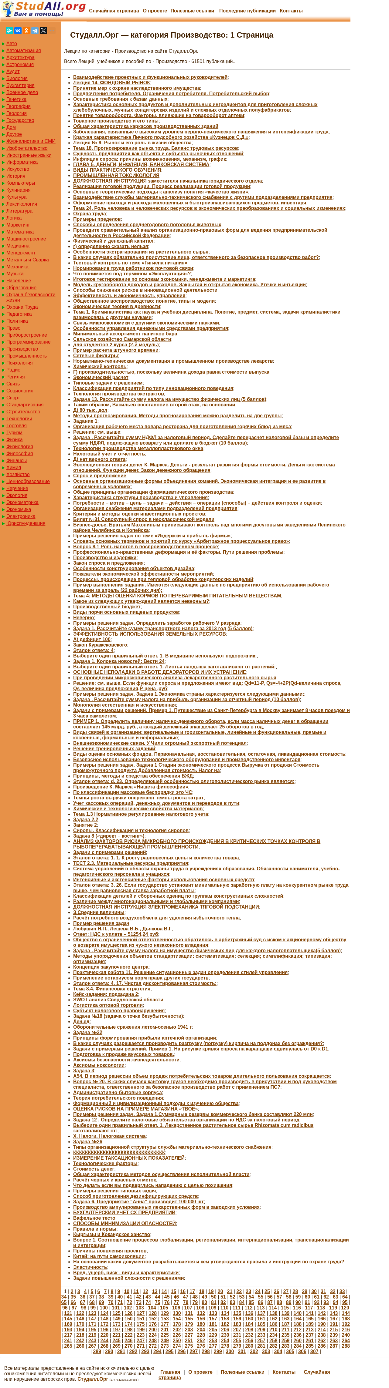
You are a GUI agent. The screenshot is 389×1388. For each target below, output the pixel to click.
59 (298, 1296)
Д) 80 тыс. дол (90, 410)
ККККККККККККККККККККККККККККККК (119, 1152)
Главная (170, 1372)
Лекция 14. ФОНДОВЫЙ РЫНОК (111, 82)
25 (267, 1291)
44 (157, 1296)
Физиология (19, 446)
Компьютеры (20, 183)
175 (141, 1324)
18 (201, 1291)
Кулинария (18, 190)
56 (270, 1296)
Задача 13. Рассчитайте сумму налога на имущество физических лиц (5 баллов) (169, 399)
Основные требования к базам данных (120, 99)
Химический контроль (99, 366)
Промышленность (26, 355)
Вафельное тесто (94, 1218)
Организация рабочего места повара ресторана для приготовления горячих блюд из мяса (182, 426)
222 (129, 1335)
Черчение (17, 488)
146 (80, 1318)
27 (286, 1291)
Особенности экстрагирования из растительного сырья (141, 251)
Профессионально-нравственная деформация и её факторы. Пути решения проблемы (178, 552)
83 (232, 1302)
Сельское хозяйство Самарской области (122, 339)
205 (213, 1329)
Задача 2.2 (85, 819)
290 (109, 1351)
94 (335, 1302)
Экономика (18, 509)
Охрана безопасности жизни (30, 297)
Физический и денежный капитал (113, 241)
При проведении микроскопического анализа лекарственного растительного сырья (174, 677)
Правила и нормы (94, 1229)
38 (101, 1296)
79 (195, 1302)
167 (334, 1318)
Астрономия (20, 64)
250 (177, 1340)
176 (153, 1324)
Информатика (22, 162)
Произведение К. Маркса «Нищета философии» (130, 786)
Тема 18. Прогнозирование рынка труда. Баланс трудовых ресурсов (155, 148)
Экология (16, 495)
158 (225, 1318)
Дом (11, 127)
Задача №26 (87, 1141)
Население (18, 280)
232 (249, 1335)
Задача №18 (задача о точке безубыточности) (128, 1016)
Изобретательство (26, 148)
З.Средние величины (99, 912)
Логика (14, 217)
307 (314, 1351)
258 (273, 1340)
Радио (13, 369)
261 (309, 1340)
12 (145, 1291)
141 (309, 1313)
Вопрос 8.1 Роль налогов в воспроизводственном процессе (145, 546)
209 (261, 1329)
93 (326, 1302)
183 (237, 1324)
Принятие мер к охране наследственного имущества (136, 88)
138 (273, 1313)
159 (237, 1318)
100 (104, 1307)
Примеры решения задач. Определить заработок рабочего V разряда (156, 623)
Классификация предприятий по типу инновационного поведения (153, 388)
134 (225, 1313)
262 (322, 1340)
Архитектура (20, 57)
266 (80, 1346)
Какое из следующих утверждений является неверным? (141, 601)
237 (309, 1335)
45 (167, 1296)
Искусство (17, 169)
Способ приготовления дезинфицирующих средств (135, 1196)
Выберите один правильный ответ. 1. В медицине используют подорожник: (165, 655)
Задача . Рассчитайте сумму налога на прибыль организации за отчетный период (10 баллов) (186, 699)
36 (82, 1296)
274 (177, 1346)
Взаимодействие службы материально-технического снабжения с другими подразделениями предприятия (203, 197)
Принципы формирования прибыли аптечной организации (144, 1037)
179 (189, 1324)
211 (286, 1329)
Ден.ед (81, 1021)
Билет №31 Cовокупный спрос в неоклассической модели (143, 519)
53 (242, 1296)
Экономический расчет (100, 377)
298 (206, 1351)
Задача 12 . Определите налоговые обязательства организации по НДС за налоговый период (186, 1119)
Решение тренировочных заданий (114, 748)
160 (249, 1318)
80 (204, 1302)
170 (80, 1324)
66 (73, 1302)
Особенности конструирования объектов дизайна (133, 568)
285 (309, 1346)
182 (225, 1324)
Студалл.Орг (92, 1379)
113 (261, 1307)
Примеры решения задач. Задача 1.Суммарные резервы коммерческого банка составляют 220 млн (193, 1114)
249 (165, 1340)
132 (201, 1313)
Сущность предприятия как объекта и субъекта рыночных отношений (158, 153)
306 (302, 1351)
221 (116, 1335)
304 (278, 1351)
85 (251, 1302)
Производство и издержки (104, 557)
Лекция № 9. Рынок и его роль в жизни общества (132, 142)
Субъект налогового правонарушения (119, 1010)
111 (237, 1307)
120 (345, 1307)
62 (326, 1296)
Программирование (28, 341)
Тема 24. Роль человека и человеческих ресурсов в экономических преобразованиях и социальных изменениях (209, 208)
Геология (16, 113)
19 (211, 1291)
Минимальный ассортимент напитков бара (125, 333)
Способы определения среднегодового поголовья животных (147, 224)
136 (249, 1313)
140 (298, 1313)
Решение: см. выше (96, 432)
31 (323, 1291)
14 (164, 1291)
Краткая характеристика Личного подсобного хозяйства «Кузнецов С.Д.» (160, 137)
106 (176, 1307)
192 (346, 1324)
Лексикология (21, 204)
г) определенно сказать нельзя (110, 246)
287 (334, 1346)
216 (346, 1329)
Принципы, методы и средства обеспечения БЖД (133, 775)
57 (279, 1296)
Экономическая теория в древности (116, 306)
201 (165, 1329)
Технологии (19, 418)
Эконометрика (22, 502)
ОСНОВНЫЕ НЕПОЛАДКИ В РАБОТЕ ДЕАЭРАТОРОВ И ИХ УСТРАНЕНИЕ (159, 672)
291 (121, 1351)
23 (248, 1291)
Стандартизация (24, 404)
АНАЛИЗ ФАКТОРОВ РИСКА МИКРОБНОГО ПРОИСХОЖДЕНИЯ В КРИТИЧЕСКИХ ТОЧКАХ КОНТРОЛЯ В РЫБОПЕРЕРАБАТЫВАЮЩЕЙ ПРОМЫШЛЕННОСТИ (196, 844)
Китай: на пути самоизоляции (109, 1256)
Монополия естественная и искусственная (124, 704)
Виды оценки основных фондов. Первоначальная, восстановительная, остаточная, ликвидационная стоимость (209, 754)
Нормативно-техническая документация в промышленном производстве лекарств (173, 361)
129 (165, 1313)
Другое (14, 134)
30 (314, 1291)
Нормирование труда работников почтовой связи (133, 268)
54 (251, 1296)
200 (153, 1329)
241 (68, 1340)
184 (249, 1324)
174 (129, 1324)
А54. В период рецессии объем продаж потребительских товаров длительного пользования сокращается (201, 1076)
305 (290, 1351)
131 (189, 1313)
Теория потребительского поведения (118, 1098)
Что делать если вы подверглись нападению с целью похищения (152, 1185)
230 (225, 1335)
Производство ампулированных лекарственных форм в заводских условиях (166, 1207)
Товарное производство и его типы (116, 120)
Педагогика (19, 314)
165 (309, 1318)
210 (273, 1329)
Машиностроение (26, 238)
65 (64, 1302)
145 (68, 1318)
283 (286, 1346)
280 (249, 1346)
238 (322, 1335)
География (18, 106)
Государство (20, 120)
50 (214, 1296)
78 (186, 1302)
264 (346, 1340)
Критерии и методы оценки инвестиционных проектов (139, 513)
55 (260, 1296)
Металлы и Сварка (27, 259)
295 (169, 1351)
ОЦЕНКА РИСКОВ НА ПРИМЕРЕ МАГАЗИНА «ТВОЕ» (135, 1108)
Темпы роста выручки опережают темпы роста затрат (138, 797)
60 (307, 1296)
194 (80, 1329)
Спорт (13, 397)
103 (140, 1307)
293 (145, 1351)
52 (232, 1296)
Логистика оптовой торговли (108, 1005)
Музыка (15, 273)
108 (200, 1307)
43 (148, 1296)
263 (334, 1340)
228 (201, 1335)
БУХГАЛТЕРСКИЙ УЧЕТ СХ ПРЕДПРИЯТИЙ (124, 1212)
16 (183, 1291)
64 (345, 1296)
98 (84, 1307)
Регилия (15, 376)
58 (289, 1296)
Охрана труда (89, 213)
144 (346, 1313)
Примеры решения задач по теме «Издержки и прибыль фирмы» (151, 535)
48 (195, 1296)
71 (120, 1302)
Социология (19, 390)
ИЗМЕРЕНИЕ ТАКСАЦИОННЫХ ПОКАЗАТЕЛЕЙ (129, 1158)
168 (346, 1318)
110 (224, 1307)
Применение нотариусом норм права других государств (141, 977)
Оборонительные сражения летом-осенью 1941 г (132, 1027)
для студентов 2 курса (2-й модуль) (116, 344)
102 (128, 1307)
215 (334, 1329)
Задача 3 (83, 1070)
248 (153, 1340)
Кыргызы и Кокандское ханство (111, 1234)
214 (322, 1329)
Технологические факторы (105, 1163)
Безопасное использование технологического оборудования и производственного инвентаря (186, 759)
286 (322, 1346)
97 (74, 1307)
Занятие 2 (85, 825)
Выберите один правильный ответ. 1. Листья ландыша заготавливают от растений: (174, 666)
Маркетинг (18, 224)
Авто (11, 43)
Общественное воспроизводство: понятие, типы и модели (144, 301)
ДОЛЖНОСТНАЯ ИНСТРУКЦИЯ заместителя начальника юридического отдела (167, 180)
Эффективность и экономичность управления (129, 295)
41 (129, 1296)
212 (298, 1329)
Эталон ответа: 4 (93, 650)
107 (188, 1307)
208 (249, 1329)
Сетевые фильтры (95, 355)
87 (270, 1302)
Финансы (16, 460)
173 (116, 1324)
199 (141, 1329)
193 (68, 1329)
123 (92, 1313)
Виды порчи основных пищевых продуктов (126, 612)
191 (334, 1324)
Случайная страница (114, 10)
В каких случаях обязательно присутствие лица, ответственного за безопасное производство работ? (196, 257)
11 (136, 1291)
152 (153, 1318)
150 (129, 1318)
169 (68, 1324)
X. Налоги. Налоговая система (109, 1136)
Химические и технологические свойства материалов (138, 808)
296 (182, 1351)
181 (213, 1324)
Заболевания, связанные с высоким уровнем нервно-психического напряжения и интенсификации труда (201, 131)
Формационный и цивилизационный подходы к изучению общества (156, 1103)
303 (266, 1351)
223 (141, 1335)
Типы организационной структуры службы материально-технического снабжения (172, 1147)
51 (223, 1296)
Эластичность (90, 1267)
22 (239, 1291)
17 (192, 1291)
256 (249, 1340)
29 (304, 1291)
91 (307, 1302)
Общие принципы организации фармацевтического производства (153, 492)
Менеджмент (21, 252)
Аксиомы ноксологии (99, 1065)
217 (68, 1335)
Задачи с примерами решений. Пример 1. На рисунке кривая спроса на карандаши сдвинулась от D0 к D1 (200, 1048)
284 (298, 1346)
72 (129, 1302)
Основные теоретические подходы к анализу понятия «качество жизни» (160, 191)
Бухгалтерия (20, 85)
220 (105, 1335)
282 (273, 1346)
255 (237, 1340)
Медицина (17, 245)
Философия (19, 453)
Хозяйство (18, 474)
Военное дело (22, 92)
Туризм (14, 432)
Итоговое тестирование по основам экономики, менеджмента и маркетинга (164, 279)
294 (157, 1351)
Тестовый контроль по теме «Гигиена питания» (130, 262)
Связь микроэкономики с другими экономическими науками (146, 322)
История (15, 176)
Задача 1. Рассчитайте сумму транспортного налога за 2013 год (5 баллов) (163, 628)
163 (286, 1318)
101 (116, 1307)
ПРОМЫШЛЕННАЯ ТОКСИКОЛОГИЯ (116, 175)
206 (225, 1329)
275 (189, 1346)
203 (189, 1329)
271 (141, 1346)
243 (92, 1340)
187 (286, 1324)
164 (298, 1318)
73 (139, 1302)
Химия (13, 467)
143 (334, 1313)
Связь (13, 383)
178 (177, 1324)
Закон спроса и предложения (108, 563)
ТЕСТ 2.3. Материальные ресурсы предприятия (130, 863)
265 (68, 1346)
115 (285, 1307)
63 (335, 1296)
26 (276, 1291)
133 (213, 1313)
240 (346, 1335)
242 (80, 1340)
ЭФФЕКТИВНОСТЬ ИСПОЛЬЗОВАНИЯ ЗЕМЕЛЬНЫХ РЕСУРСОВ (149, 634)
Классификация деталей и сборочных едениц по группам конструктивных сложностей (178, 896)
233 (261, 1335)
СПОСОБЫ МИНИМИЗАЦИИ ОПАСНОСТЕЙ (124, 1223)
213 (309, 1329)
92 (316, 1302)
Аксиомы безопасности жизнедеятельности (126, 1059)
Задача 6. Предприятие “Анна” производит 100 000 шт (138, 1201)
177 (165, 1324)
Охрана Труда (22, 307)
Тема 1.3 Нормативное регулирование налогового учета (140, 814)
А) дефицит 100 (92, 639)
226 (177, 1335)
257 (261, 1340)
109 (212, 1307)
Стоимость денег (93, 1168)
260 (298, 1340)
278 (225, 1346)
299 (218, 1351)
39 (111, 1296)
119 (333, 1307)
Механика (17, 266)
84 (242, 1302)
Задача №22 (87, 1032)
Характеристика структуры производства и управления (140, 497)
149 (116, 1318)
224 (153, 1335)
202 (177, 1329)
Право (13, 328)
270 (129, 1346)
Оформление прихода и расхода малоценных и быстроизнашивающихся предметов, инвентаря (189, 202)
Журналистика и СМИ (31, 141)
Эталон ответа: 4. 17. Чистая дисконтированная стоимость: (145, 983)
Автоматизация (23, 50)
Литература (19, 210)
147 (92, 1318)
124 (105, 1313)
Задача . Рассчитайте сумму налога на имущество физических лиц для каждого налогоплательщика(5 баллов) (207, 950)
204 (201, 1329)
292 (133, 1351)
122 (80, 1313)
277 (213, 1346)
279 (237, 1346)
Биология (17, 78)
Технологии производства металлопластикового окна (138, 448)
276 (201, 1346)
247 (141, 1340)
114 (273, 1307)
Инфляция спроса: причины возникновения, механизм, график (149, 159)
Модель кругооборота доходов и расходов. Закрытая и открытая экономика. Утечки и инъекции (189, 284)
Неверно (83, 617)
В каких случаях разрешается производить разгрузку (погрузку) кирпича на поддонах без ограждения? (198, 1043)
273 (165, 1346)
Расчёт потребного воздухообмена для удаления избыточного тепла (156, 917)
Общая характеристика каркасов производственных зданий (145, 126)
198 (129, 1329)
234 (273, 1335)
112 (248, 1307)
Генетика (16, 99)
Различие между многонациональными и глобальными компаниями (156, 901)
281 (261, 1346)
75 (157, 1302)
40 (120, 1296)
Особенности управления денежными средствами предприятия (150, 328)
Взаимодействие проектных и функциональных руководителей (150, 77)
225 (165, 1335)
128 (153, 1313)
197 (116, 1329)
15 (173, 1291)
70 (111, 1302)
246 (129, 1340)
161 (261, 1318)
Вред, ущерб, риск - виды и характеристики (126, 1272)
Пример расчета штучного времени (116, 350)
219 (92, 1335)
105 (164, 1307)
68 (92, 1302)
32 (333, 1291)
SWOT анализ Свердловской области (118, 999)
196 (105, 1329)
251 (189, 1340)
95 (345, 1302)
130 (177, 1313)
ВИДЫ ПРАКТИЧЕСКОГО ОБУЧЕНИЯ (117, 170)
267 (92, 1346)
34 (64, 1296)
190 (322, 1324)
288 (346, 1346)
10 (126, 1291)
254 (225, 1340)
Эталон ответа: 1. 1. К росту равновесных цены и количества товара (156, 857)
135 (237, 1313)
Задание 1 (85, 421)
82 (223, 1302)
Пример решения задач (101, 923)
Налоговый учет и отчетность (109, 453)
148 (105, 1318)
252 (201, 1340)
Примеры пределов (97, 219)
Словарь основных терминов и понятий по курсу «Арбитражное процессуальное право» (181, 541)
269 (116, 1346)
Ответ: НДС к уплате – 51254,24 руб (115, 934)
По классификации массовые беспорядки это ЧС (132, 792)
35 (73, 1296)
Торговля (16, 425)
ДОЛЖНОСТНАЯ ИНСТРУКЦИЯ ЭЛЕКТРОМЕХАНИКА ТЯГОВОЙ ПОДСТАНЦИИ (166, 906)
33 (342, 1291)
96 (65, 1307)
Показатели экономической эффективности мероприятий (143, 573)
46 (176, 1296)
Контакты (291, 10)
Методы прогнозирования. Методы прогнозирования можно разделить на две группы (177, 415)
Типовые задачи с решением (107, 382)
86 (260, 1302)
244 (105, 1340)
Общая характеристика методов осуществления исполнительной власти (161, 1174)
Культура (16, 197)
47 (186, 1296)
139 (286, 1313)
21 (230, 1291)
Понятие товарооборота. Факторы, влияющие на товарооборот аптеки (158, 115)
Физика (14, 439)
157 (213, 1318)
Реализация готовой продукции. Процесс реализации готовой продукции (161, 186)
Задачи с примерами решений (109, 852)
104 (152, 1307)
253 (213, 1340)
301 (242, 1351)
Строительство (23, 411)
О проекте (155, 10)
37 (92, 1296)
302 (254, 1351)
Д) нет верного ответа (99, 459)
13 (155, 1291)
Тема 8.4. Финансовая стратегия (111, 988)
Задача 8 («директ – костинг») (109, 836)
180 (201, 1324)
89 (289, 1302)
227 (189, 1335)
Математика (20, 231)
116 (297, 1307)
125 (116, 1313)
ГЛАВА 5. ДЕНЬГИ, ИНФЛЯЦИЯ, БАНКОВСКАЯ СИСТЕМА (141, 164)
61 (316, 1296)
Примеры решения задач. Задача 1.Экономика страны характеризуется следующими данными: (188, 694)
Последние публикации (247, 10)
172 (105, 1324)
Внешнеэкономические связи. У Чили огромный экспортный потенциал (160, 743)
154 (177, 1318)
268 (105, 1346)
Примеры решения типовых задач (114, 1190)
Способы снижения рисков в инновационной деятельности (145, 290)
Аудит (13, 71)
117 (309, 1307)
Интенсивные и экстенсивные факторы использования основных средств (163, 879)
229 (213, 1335)
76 (167, 1302)
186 (273, 1324)
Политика (17, 321)
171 (92, 1324)
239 (334, 1335)
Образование (21, 287)
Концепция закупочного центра (110, 967)
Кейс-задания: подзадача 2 (105, 994)
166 (322, 1318)
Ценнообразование (28, 481)
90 (298, 1302)
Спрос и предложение (99, 475)
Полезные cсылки (192, 10)
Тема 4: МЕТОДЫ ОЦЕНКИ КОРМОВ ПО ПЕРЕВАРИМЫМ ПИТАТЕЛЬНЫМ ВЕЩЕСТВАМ (177, 595)
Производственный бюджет (107, 606)
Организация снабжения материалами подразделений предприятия (155, 508)
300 (230, 1351)
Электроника (21, 516)
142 (322, 1313)
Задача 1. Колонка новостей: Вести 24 (119, 661)
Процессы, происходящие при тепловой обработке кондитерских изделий (163, 579)
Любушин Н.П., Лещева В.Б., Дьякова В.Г (122, 928)
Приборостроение (26, 335)
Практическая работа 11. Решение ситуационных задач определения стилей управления (180, 972)
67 (82, 1302)
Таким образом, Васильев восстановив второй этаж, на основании (154, 404)
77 (176, 1302)
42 (139, 1296)
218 (80, 1335)
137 (261, 1313)
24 (258, 1291)
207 (237, 1329)
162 (273, 1318)
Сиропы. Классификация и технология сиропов (131, 830)
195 (92, 1329)
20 (220, 1291)
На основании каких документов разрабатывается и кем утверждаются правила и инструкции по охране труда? (208, 1261)
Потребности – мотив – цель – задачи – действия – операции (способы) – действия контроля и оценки (197, 503)
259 (286, 1340)
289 (97, 1351)
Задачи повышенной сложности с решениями (128, 1278)
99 (93, 1307)
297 (193, 1351)
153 (165, 1318)
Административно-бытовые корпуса (117, 1092)
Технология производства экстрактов (118, 393)
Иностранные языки (28, 155)
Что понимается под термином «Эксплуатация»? (132, 273)
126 (129, 1313)
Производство (22, 348)
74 (148, 1302)
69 (101, 1302)
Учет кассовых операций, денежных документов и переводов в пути (156, 803)
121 (68, 1313)
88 (279, 1302)
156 (201, 1318)
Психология (19, 362)
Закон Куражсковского (100, 644)
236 (298, 1335)
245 (116, 1340)
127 (141, 1313)
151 (141, 1318)
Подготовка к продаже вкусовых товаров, (123, 1054)
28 (295, 1291)
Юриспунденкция (25, 523)
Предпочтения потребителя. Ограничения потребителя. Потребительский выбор (171, 93)
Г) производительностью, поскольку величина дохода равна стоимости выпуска (171, 372)
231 (237, 1335)
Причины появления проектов (110, 1250)
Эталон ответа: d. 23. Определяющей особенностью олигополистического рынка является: (184, 781)
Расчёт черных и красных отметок (114, 1179)
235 (286, 1335)
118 (321, 1307)
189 (309, 1324)
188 (298, 1324)
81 (214, 1302)
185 (261, 1324)
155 (189, 1318)
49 (204, 1296)
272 (153, 1346)
